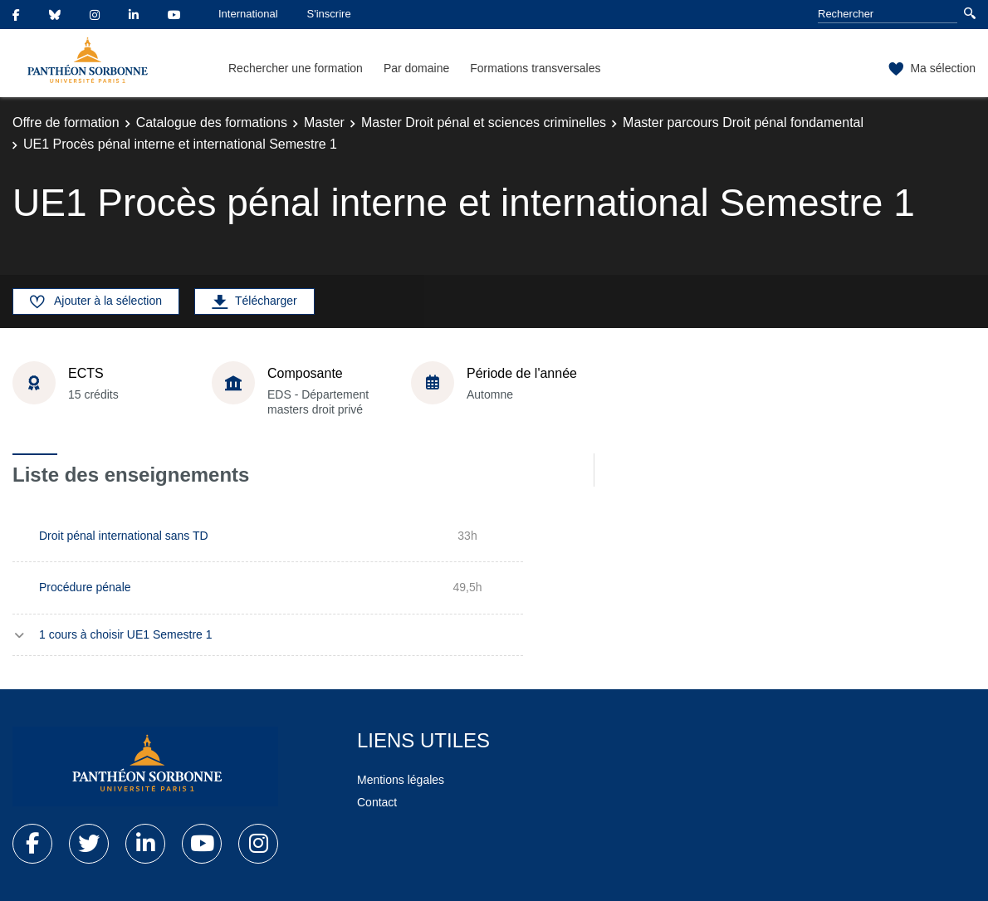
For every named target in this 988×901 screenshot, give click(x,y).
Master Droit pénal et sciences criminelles (483, 122)
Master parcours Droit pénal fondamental (743, 122)
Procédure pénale (85, 587)
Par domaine (416, 68)
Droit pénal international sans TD (123, 535)
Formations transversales (535, 68)
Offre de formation (66, 122)
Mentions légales (400, 779)
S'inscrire (329, 13)
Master (324, 122)
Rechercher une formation (295, 68)
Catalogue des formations (211, 122)
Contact (377, 802)
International (248, 13)
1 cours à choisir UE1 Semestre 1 (126, 634)
